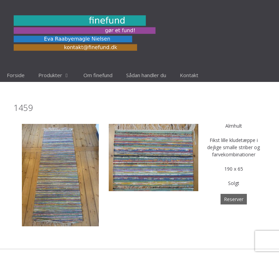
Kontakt (189, 75)
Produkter (57, 75)
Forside (16, 75)
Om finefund (97, 75)
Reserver (233, 199)
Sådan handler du (146, 75)
